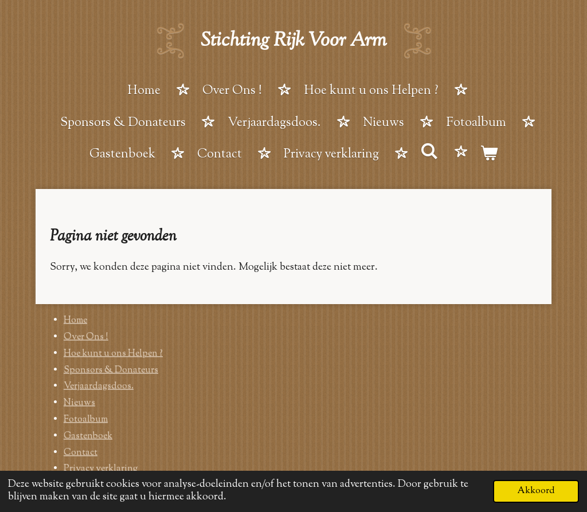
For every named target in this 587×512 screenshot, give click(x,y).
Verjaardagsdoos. (99, 386)
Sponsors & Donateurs (111, 370)
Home (75, 320)
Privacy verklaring (101, 468)
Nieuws (79, 402)
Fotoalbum (86, 419)
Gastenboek (88, 436)
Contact (80, 452)
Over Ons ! (86, 337)
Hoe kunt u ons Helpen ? (113, 353)
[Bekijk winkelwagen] (489, 156)
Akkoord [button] (536, 491)
